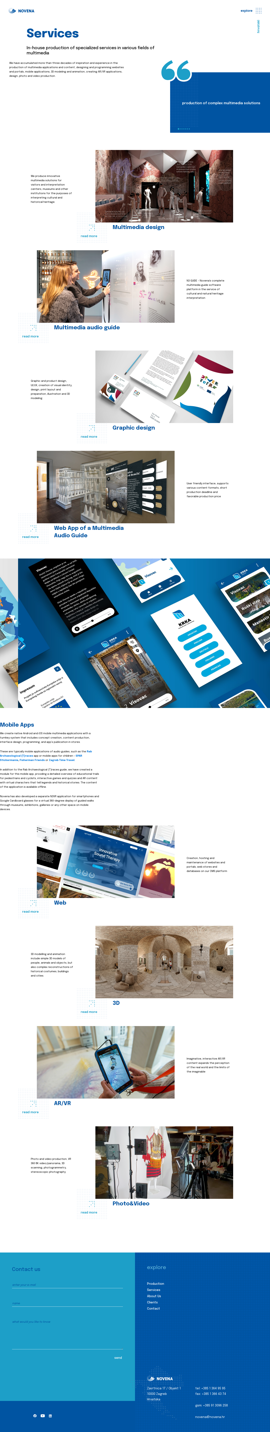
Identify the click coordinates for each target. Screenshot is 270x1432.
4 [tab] (185, 128)
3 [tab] (183, 128)
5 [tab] (187, 128)
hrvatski (258, 26)
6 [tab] (189, 128)
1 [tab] (178, 129)
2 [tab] (180, 128)
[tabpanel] (220, 102)
